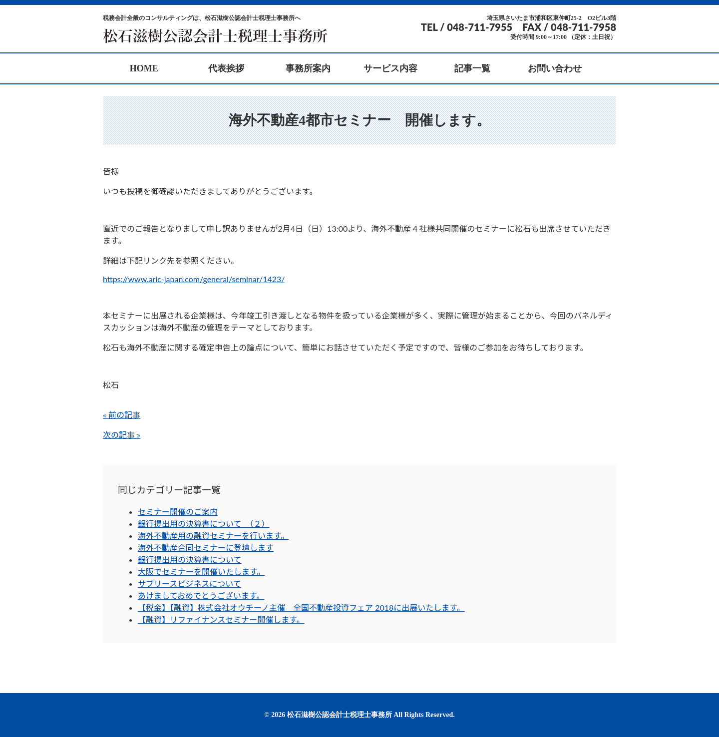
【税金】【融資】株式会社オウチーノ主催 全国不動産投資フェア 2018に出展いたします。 (301, 607)
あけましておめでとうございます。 (201, 595)
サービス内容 (390, 68)
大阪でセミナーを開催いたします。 (201, 571)
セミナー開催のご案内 (178, 511)
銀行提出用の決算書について (190, 559)
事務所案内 (308, 68)
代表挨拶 (226, 68)
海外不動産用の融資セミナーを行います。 (213, 535)
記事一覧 (472, 68)
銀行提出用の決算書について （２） (204, 523)
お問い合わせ (555, 68)
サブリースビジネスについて (189, 583)
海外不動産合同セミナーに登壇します (206, 547)
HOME (144, 68)
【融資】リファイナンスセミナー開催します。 (221, 619)
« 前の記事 (121, 414)
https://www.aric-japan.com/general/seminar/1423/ (194, 279)
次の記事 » (121, 434)
